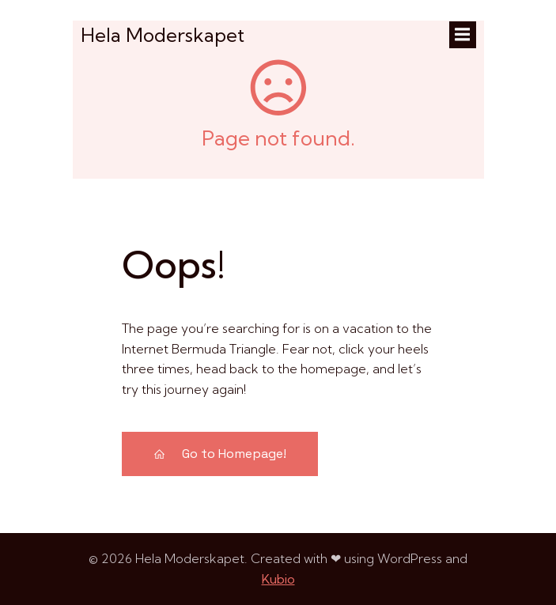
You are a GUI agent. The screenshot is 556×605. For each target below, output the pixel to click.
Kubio (278, 579)
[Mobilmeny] (462, 34)
